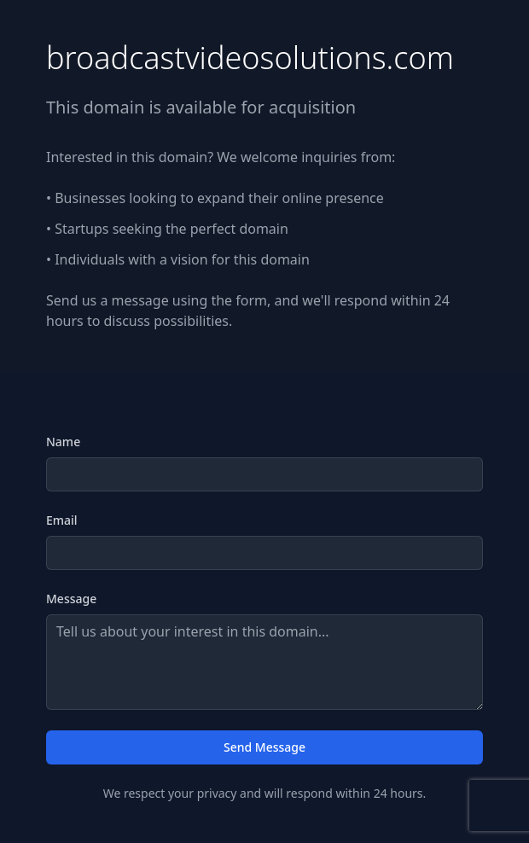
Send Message (264, 747)
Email (62, 520)
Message (71, 598)
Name (63, 441)
